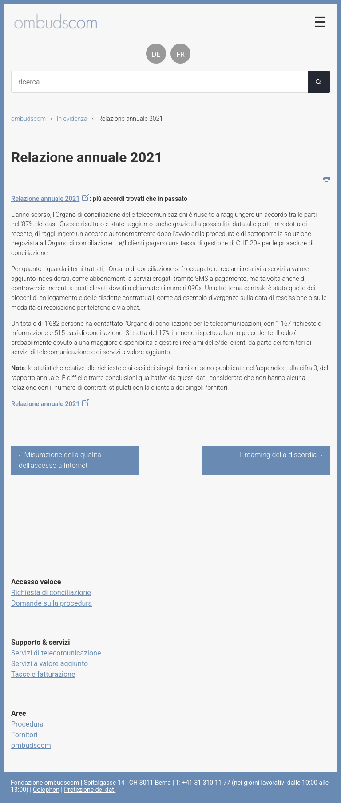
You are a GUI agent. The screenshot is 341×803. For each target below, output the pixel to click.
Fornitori (24, 735)
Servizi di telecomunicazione (56, 653)
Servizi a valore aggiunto (49, 663)
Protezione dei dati (89, 789)
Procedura (27, 724)
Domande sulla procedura (51, 603)
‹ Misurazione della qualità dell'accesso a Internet (60, 460)
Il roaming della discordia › (280, 455)
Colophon (46, 789)
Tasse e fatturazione (43, 674)
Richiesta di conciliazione (51, 592)
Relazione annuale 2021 (45, 199)
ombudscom (28, 118)
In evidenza (72, 118)
